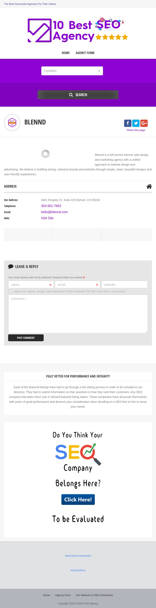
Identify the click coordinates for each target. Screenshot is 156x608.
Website (109, 284)
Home (66, 53)
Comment (18, 298)
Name (31, 285)
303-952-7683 (50, 206)
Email (78, 285)
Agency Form (85, 53)
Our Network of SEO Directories (93, 593)
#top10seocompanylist (78, 555)
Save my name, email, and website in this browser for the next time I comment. (70, 291)
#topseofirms (78, 569)
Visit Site (46, 218)
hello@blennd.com (53, 212)
